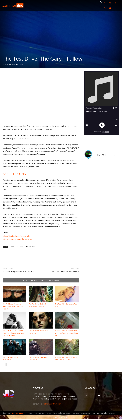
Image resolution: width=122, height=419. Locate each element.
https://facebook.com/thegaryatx (16, 236)
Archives (76, 413)
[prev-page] (4, 364)
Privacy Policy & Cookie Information (59, 413)
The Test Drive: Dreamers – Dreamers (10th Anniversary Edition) (13, 306)
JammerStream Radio (100, 413)
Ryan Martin (9, 64)
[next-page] (7, 364)
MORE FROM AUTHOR (50, 280)
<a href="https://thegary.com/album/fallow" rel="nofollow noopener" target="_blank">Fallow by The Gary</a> (41, 100)
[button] (101, 2)
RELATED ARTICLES (30, 280)
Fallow (12, 247)
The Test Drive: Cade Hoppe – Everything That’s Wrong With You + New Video (13, 333)
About (31, 413)
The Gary (20, 247)
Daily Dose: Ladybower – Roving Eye (65, 271)
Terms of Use (39, 413)
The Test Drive (30, 247)
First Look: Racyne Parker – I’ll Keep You (18, 271)
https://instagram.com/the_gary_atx (17, 239)
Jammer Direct (85, 413)
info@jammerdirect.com (51, 404)
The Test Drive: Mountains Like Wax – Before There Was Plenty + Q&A (66, 333)
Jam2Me (112, 413)
